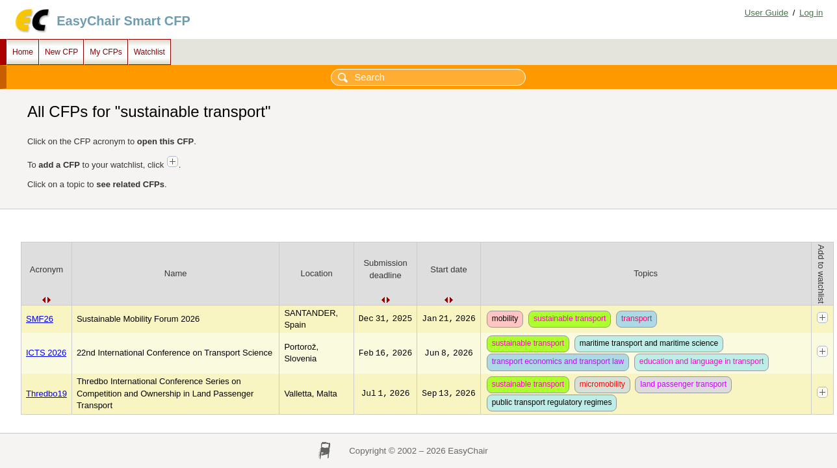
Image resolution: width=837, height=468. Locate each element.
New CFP (61, 52)
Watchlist (149, 52)
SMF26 (39, 319)
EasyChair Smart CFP (123, 21)
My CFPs (106, 52)
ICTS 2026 (46, 353)
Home (22, 52)
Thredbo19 (46, 393)
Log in (811, 13)
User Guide (766, 13)
